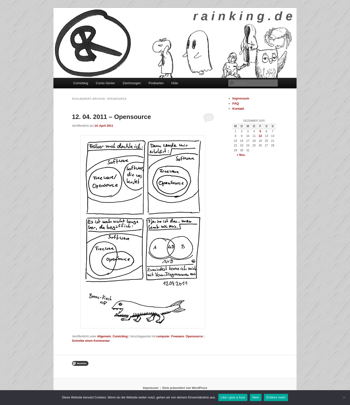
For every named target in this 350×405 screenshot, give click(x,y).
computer (163, 336)
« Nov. (241, 155)
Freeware (177, 336)
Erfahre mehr (276, 397)
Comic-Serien (105, 83)
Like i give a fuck (233, 397)
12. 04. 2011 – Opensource (111, 116)
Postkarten (156, 83)
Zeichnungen (131, 83)
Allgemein (104, 336)
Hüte (174, 83)
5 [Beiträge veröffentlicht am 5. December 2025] (260, 131)
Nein (255, 397)
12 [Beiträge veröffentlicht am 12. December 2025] (260, 136)
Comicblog (80, 83)
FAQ (235, 103)
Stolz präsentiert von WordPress (184, 388)
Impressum (240, 98)
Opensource (194, 336)
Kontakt (238, 108)
